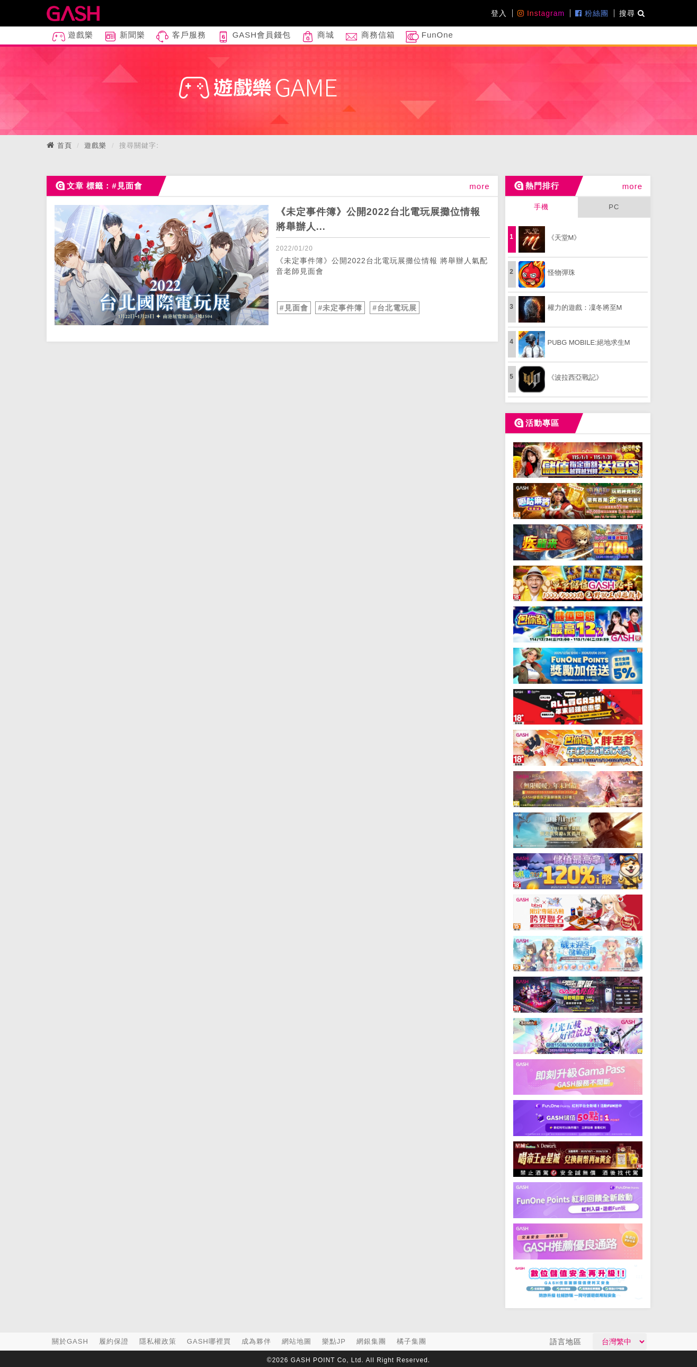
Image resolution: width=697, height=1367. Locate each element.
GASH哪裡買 (209, 1341)
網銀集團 (371, 1341)
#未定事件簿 (340, 307)
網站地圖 (296, 1341)
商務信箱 (370, 36)
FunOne (429, 36)
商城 (317, 36)
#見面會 (294, 307)
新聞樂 (124, 36)
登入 (499, 13)
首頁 (64, 145)
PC (614, 207)
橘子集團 (411, 1341)
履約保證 (114, 1341)
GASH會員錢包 (254, 36)
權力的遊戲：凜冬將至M (585, 307)
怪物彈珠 (561, 272)
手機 (541, 207)
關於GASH (70, 1341)
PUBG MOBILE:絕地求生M (589, 342)
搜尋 (632, 13)
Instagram (541, 13)
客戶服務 (180, 36)
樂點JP (334, 1341)
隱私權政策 (157, 1341)
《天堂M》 (564, 238)
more (479, 186)
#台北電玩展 (394, 307)
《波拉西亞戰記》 (575, 377)
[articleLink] (162, 265)
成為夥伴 (256, 1341)
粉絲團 (592, 13)
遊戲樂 (72, 36)
